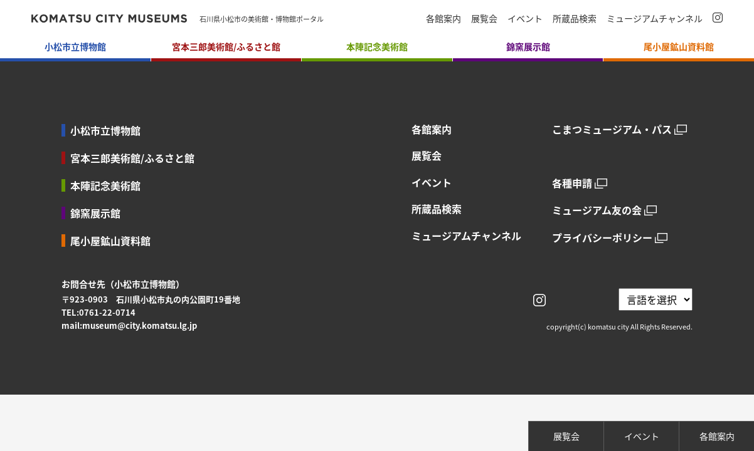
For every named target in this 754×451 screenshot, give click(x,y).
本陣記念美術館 (105, 185)
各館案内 (443, 18)
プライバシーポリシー (602, 237)
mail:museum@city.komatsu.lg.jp (129, 325)
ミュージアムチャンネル (655, 18)
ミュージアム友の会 (597, 210)
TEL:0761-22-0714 (98, 312)
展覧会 (484, 18)
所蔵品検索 (575, 18)
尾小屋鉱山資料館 (110, 240)
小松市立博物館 (105, 130)
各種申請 (572, 183)
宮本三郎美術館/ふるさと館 (132, 158)
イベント (525, 18)
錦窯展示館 (95, 213)
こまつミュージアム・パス (612, 129)
